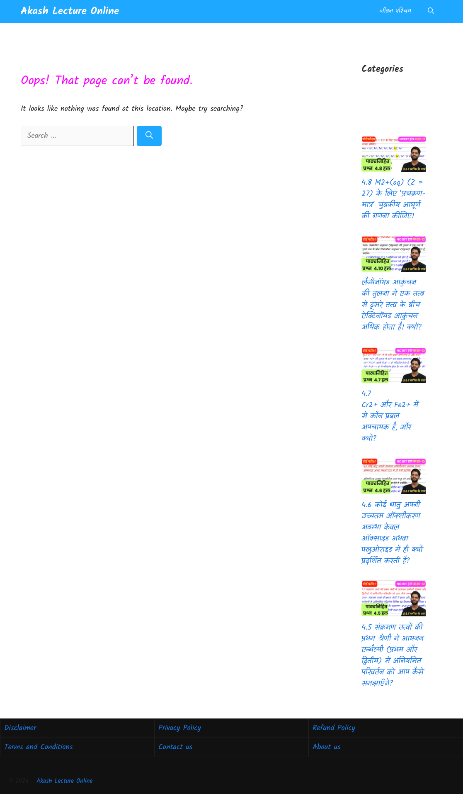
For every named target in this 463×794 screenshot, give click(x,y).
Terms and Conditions (38, 747)
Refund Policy (334, 728)
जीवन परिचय (395, 11)
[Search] (149, 136)
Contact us (175, 747)
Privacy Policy (179, 728)
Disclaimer (20, 728)
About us (327, 747)
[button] (430, 11)
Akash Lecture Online (70, 11)
